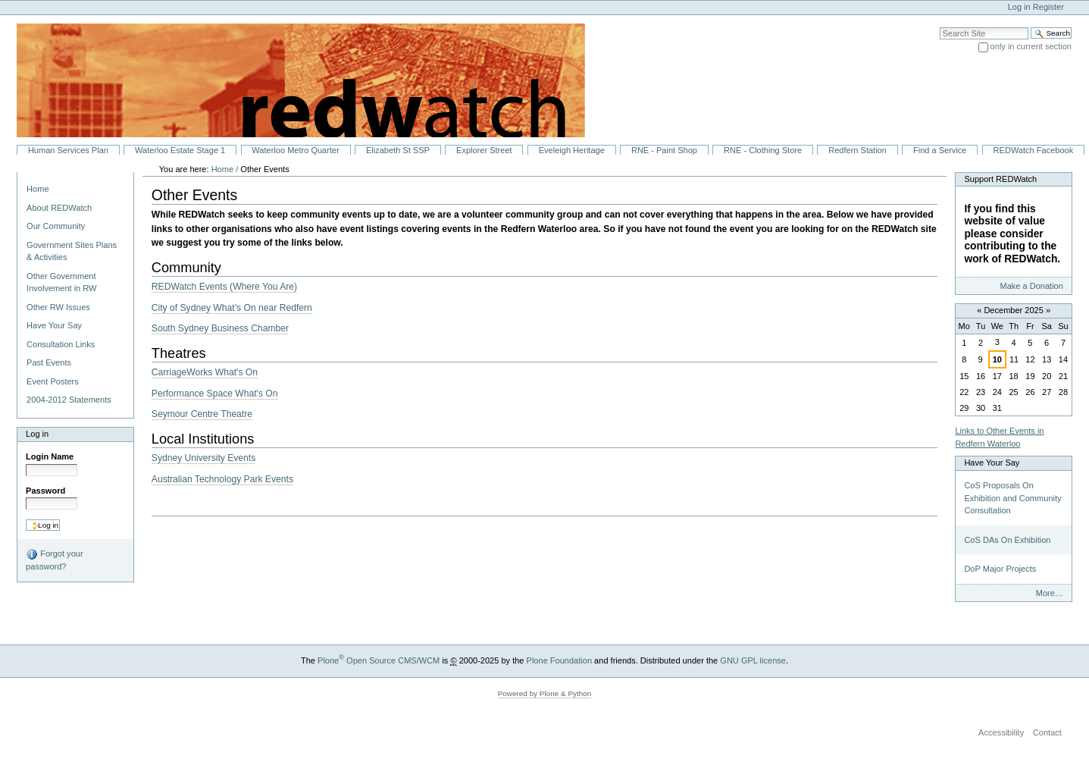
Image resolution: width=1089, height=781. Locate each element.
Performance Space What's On (215, 393)
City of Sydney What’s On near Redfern (232, 308)
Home (38, 188)
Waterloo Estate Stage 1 (180, 150)
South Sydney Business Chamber (220, 328)
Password (45, 490)
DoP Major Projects (1000, 568)
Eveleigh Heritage (572, 150)
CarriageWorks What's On (205, 372)
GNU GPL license (753, 660)
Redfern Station (857, 150)
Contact (1047, 732)
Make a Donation (1031, 285)
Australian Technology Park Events (222, 479)
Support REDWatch (1000, 178)
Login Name (50, 456)
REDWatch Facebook (1034, 150)
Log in (1019, 6)
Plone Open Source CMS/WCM (379, 660)
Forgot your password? (54, 559)
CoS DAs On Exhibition (1007, 539)
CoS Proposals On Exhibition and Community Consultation (1012, 498)
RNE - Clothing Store (763, 150)
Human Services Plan (68, 150)
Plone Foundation (559, 660)
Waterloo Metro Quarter (295, 150)
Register (1048, 6)
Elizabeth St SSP (398, 150)
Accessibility (1001, 732)
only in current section (1031, 46)
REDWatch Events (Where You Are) (224, 286)
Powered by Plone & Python (545, 693)
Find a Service (940, 150)
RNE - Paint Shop (664, 150)
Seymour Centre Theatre (202, 414)
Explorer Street (484, 150)
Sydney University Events (203, 458)
